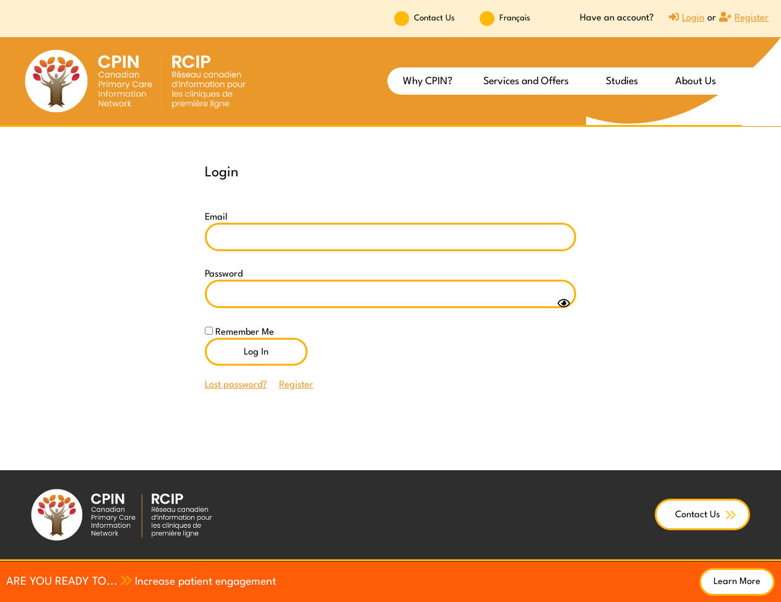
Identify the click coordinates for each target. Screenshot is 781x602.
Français (514, 18)
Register (296, 385)
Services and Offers (529, 81)
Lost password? (236, 385)
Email (216, 217)
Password (224, 274)
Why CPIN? (427, 82)
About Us (698, 81)
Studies (625, 81)
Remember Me (239, 332)
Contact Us (434, 18)
